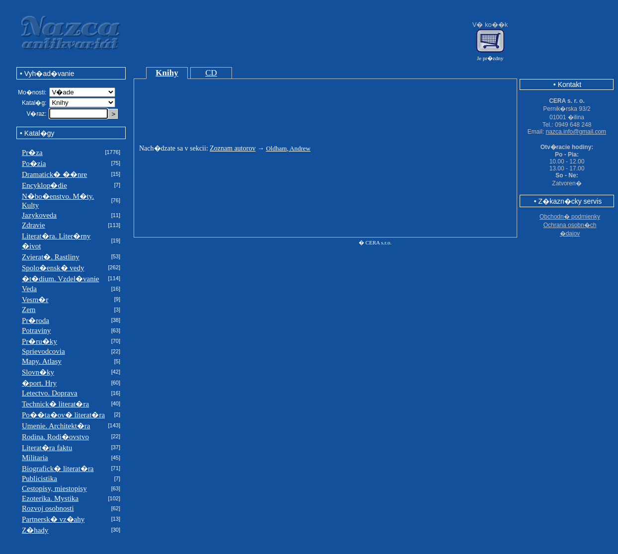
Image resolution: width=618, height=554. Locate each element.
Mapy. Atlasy (42, 361)
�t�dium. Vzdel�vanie (60, 279)
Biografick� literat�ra (58, 469)
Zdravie (33, 225)
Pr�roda (35, 320)
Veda (29, 289)
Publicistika (39, 478)
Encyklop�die (44, 185)
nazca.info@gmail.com (576, 131)
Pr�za (32, 153)
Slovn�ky (38, 372)
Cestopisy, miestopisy (54, 488)
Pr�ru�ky (39, 341)
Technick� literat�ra (55, 404)
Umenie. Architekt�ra (56, 426)
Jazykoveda (39, 215)
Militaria (35, 458)
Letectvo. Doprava (49, 393)
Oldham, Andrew (288, 148)
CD (211, 73)
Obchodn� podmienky (570, 216)
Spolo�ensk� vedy (53, 268)
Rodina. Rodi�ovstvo (55, 437)
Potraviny (36, 330)
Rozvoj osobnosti (48, 508)
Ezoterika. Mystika (50, 498)
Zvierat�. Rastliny (50, 257)
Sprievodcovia (43, 351)
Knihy (166, 73)
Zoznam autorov (232, 148)
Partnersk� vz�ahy (53, 519)
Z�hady (35, 530)
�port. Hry (39, 383)
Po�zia (34, 163)
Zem (29, 310)
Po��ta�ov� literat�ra (63, 415)
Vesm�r (35, 300)
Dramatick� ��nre (54, 174)
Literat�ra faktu (47, 448)
